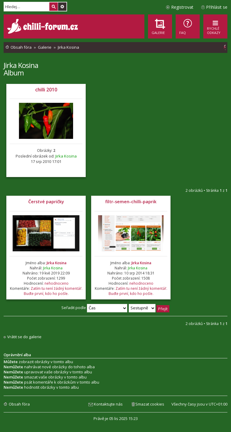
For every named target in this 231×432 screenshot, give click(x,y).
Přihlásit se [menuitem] (216, 7)
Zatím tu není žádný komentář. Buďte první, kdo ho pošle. (53, 291)
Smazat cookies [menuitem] (149, 404)
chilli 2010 (46, 89)
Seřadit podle (94, 307)
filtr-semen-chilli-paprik (130, 201)
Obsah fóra (19, 404)
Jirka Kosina (21, 65)
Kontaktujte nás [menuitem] (108, 404)
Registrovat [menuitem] (182, 7)
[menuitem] (188, 26)
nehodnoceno (57, 283)
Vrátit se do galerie (24, 336)
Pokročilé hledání (62, 6)
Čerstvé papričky (46, 201)
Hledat (53, 6)
